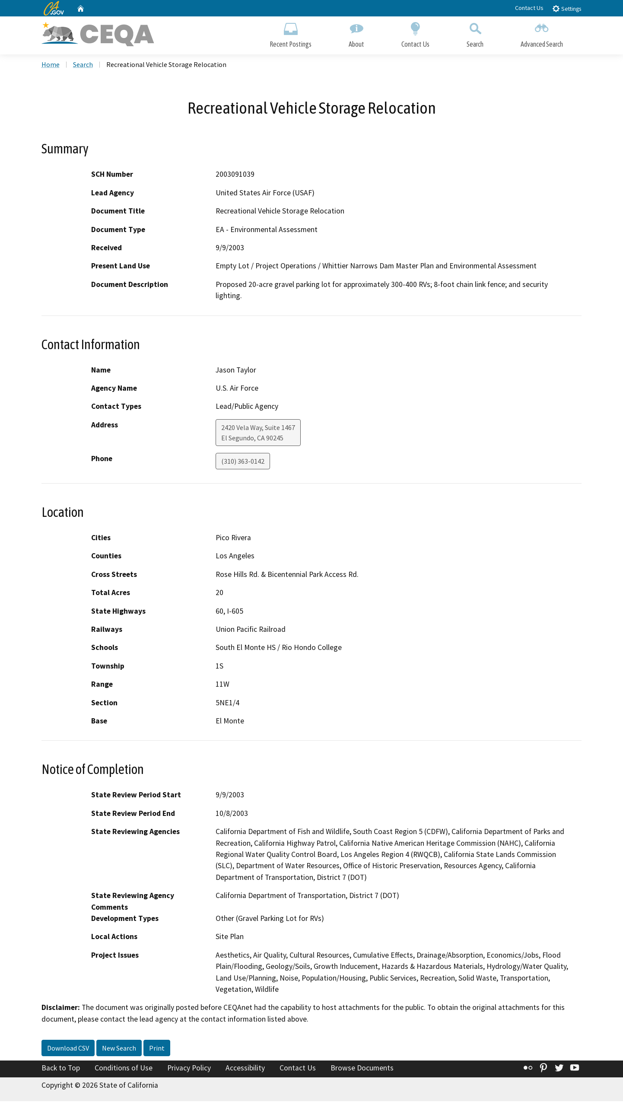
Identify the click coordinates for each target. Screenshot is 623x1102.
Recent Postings (290, 33)
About (356, 33)
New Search (119, 1049)
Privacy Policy (189, 1069)
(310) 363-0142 (242, 462)
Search (475, 33)
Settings (566, 8)
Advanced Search (541, 33)
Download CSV (68, 1049)
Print (157, 1049)
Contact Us (529, 8)
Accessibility (245, 1069)
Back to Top (60, 1069)
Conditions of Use (124, 1069)
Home (50, 65)
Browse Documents (362, 1069)
